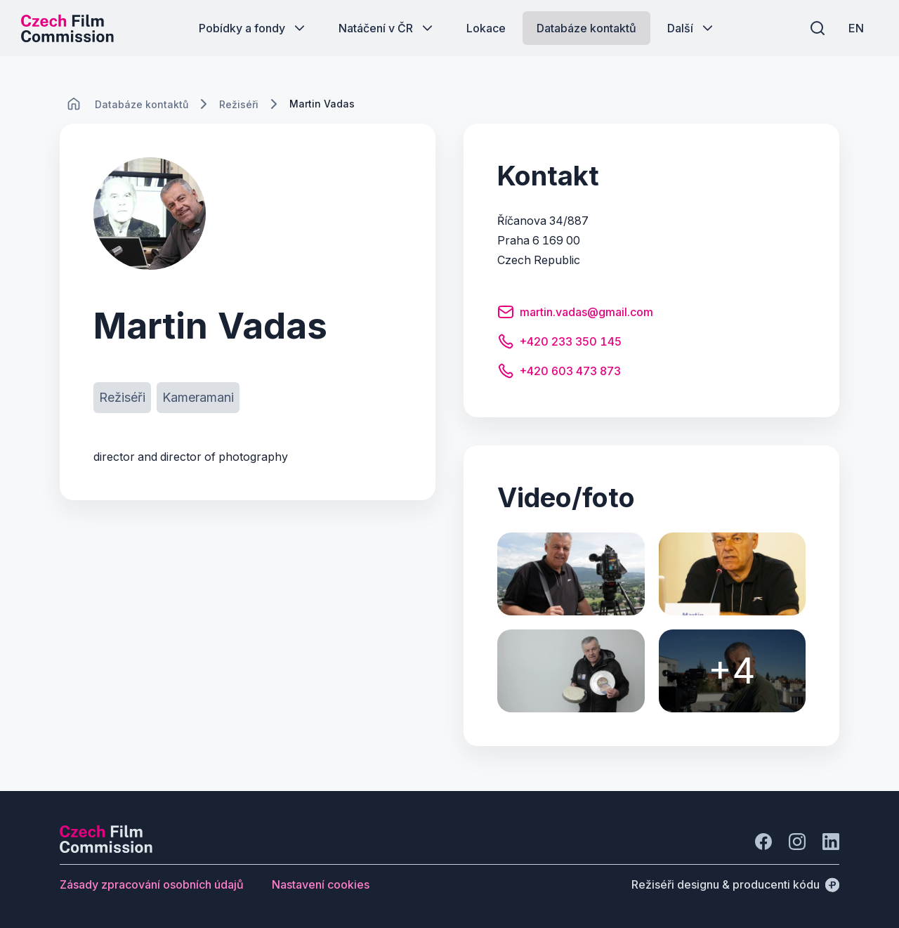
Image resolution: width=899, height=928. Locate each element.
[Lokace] (141, 104)
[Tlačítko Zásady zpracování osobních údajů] (152, 884)
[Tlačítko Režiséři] (122, 397)
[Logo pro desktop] (67, 28)
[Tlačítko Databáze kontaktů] (586, 28)
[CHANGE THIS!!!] (74, 104)
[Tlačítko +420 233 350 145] (559, 343)
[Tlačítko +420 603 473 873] (559, 373)
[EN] (856, 28)
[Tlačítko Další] (691, 28)
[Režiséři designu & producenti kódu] (735, 884)
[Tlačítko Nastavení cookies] (320, 884)
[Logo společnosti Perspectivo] (106, 849)
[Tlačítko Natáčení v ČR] (387, 28)
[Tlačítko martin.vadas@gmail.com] (575, 314)
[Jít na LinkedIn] (831, 841)
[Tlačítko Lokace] (486, 28)
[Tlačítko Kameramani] (198, 397)
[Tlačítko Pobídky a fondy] (253, 28)
